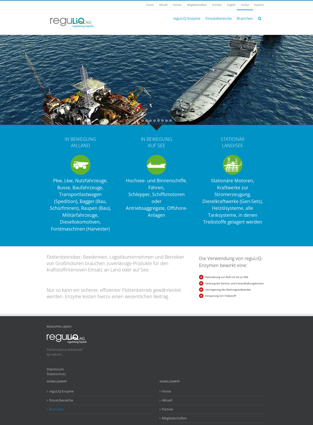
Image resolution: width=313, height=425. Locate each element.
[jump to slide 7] (166, 121)
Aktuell (167, 400)
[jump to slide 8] (170, 121)
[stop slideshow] (174, 121)
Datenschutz (56, 374)
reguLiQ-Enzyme (61, 391)
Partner (167, 409)
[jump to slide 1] (143, 121)
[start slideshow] (138, 121)
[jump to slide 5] (158, 121)
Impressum (55, 369)
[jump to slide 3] (151, 121)
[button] (259, 18)
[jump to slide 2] (147, 121)
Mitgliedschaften (174, 418)
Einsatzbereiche (61, 400)
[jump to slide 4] (154, 121)
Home (166, 391)
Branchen (56, 409)
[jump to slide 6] (162, 121)
